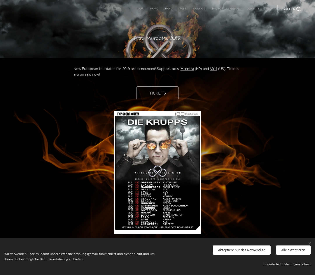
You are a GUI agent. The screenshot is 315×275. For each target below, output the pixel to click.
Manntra (187, 69)
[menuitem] (211, 9)
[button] (291, 9)
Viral (213, 69)
